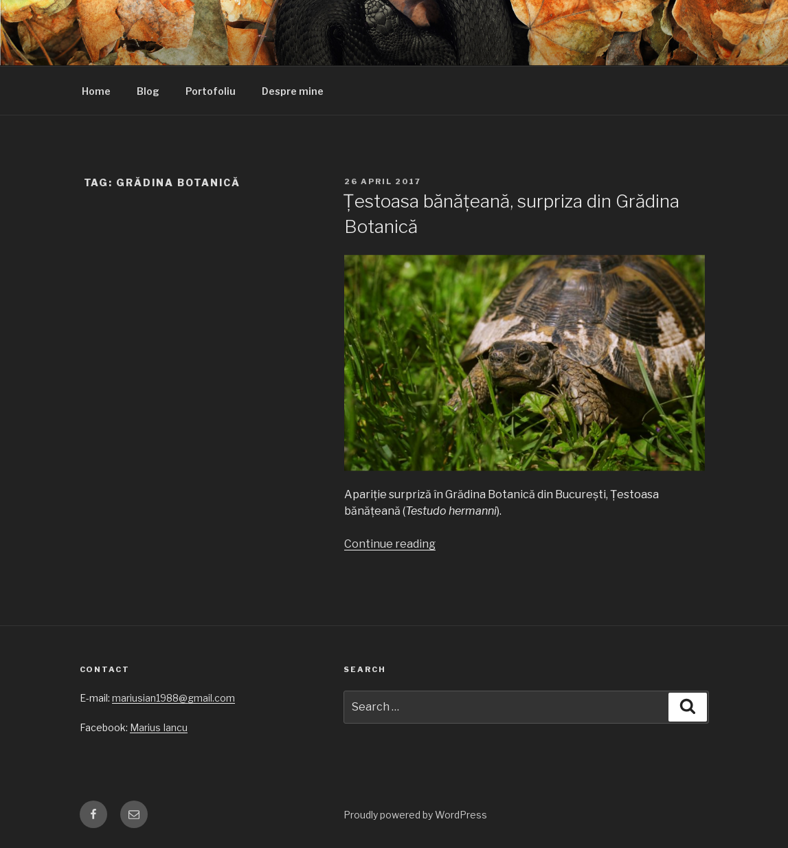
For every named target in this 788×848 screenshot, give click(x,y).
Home (96, 91)
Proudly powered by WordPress (415, 815)
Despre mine (293, 91)
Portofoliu (210, 91)
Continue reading (390, 543)
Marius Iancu (159, 727)
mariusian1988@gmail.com (173, 698)
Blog (148, 91)
